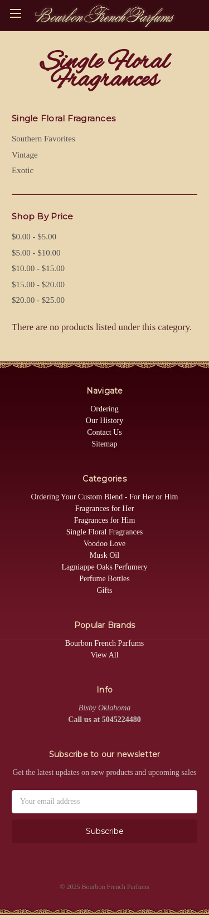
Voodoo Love (105, 543)
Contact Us (104, 432)
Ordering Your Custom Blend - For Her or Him (104, 497)
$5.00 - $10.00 (36, 252)
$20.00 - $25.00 (38, 300)
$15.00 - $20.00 (38, 284)
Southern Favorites (43, 138)
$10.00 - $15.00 (38, 268)
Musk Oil (104, 555)
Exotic (22, 170)
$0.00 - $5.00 (34, 236)
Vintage (25, 154)
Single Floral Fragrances (104, 532)
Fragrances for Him (104, 520)
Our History (104, 420)
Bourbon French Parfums (104, 643)
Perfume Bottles (104, 579)
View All (104, 655)
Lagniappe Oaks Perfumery (105, 567)
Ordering (104, 409)
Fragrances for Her (104, 508)
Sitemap (105, 444)
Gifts (105, 590)
